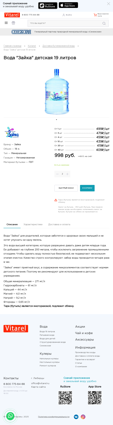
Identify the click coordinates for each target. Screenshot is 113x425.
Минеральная (18, 153)
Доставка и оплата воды (87, 356)
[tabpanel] (56, 91)
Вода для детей (47, 339)
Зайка (17, 144)
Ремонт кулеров (48, 366)
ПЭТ (31, 162)
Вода (44, 326)
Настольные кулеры (50, 362)
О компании (81, 366)
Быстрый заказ (66, 188)
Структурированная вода (53, 342)
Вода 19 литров (47, 331)
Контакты (11, 378)
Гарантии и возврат (85, 359)
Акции (80, 326)
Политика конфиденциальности (53, 417)
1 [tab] (56, 119)
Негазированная (25, 158)
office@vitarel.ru (40, 383)
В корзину (87, 188)
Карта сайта (38, 387)
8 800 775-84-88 (30, 15)
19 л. (17, 149)
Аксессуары (84, 339)
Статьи (78, 363)
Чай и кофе (84, 333)
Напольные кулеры (49, 359)
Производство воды (85, 352)
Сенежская (45, 346)
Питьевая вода (47, 335)
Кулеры (45, 353)
